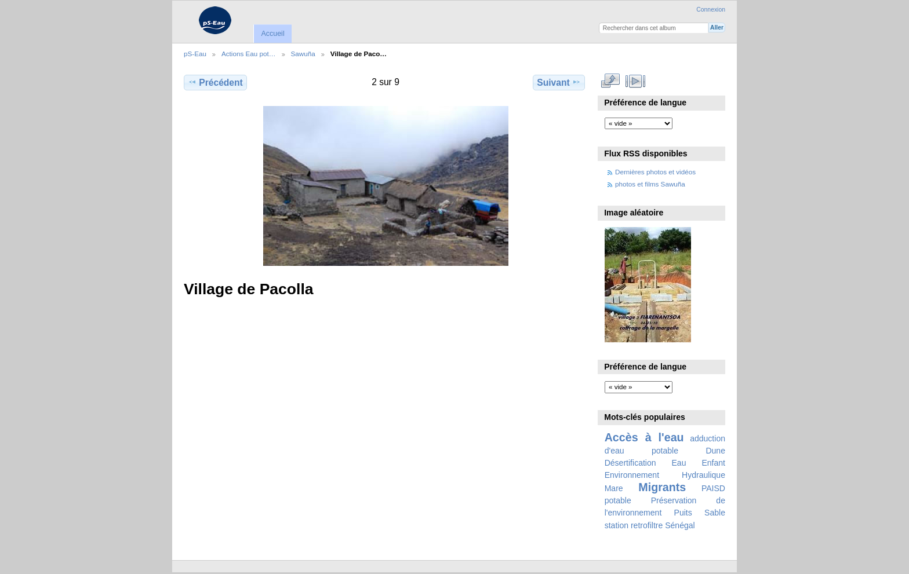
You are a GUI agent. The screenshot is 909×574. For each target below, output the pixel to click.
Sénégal (680, 525)
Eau (679, 462)
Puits (683, 512)
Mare (614, 488)
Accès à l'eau (644, 437)
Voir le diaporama (635, 81)
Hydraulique (703, 475)
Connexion (710, 9)
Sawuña (303, 53)
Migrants (662, 487)
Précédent (215, 82)
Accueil (272, 34)
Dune (715, 450)
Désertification (630, 462)
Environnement (632, 475)
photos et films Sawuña (650, 184)
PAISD (713, 488)
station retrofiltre (634, 525)
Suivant (558, 82)
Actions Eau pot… (248, 53)
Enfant (713, 462)
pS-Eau (195, 53)
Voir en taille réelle (610, 81)
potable (618, 500)
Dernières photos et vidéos (655, 172)
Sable (714, 512)
